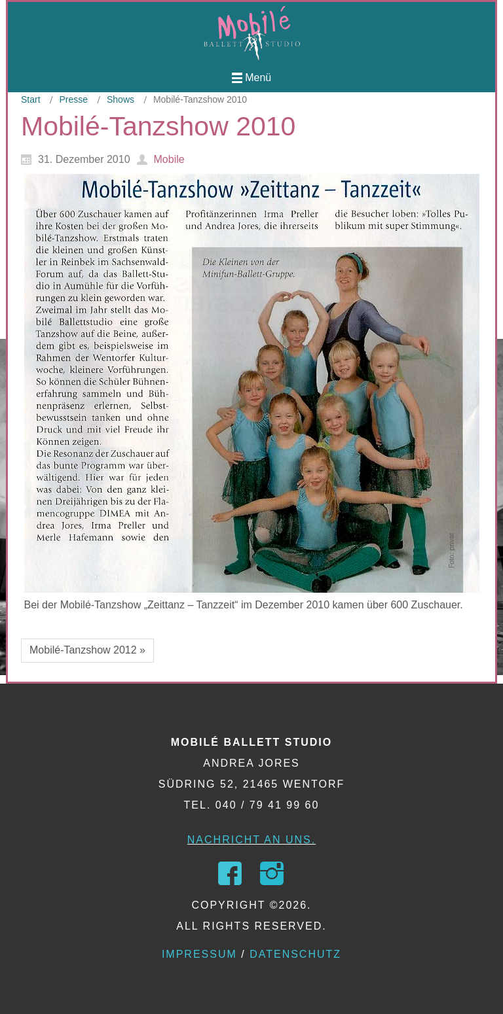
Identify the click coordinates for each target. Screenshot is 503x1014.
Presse (73, 99)
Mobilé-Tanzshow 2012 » (87, 650)
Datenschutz (295, 954)
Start (31, 99)
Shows (120, 99)
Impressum (199, 954)
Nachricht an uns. (251, 839)
